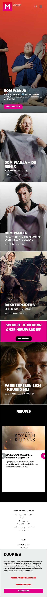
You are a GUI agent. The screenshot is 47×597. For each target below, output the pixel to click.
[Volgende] (44, 456)
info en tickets (13, 107)
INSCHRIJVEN (23, 339)
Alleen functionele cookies (23, 578)
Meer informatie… (27, 570)
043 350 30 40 (23, 530)
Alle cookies (23, 591)
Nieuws (23, 412)
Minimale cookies (23, 584)
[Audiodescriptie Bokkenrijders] (23, 438)
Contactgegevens (23, 544)
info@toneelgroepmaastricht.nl (23, 527)
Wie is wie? (23, 547)
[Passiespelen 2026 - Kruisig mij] (23, 373)
